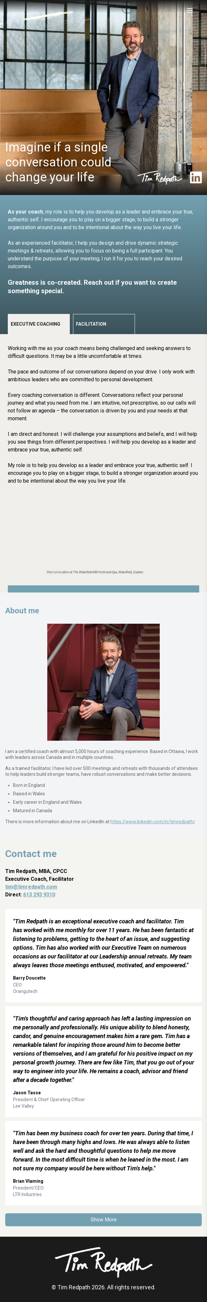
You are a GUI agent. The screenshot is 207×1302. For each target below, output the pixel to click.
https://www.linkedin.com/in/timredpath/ (153, 821)
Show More (104, 1220)
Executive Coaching (35, 324)
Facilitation (91, 324)
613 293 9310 (39, 895)
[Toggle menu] (189, 10)
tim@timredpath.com (31, 887)
